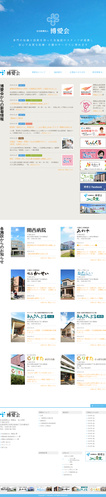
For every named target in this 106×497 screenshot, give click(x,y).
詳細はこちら (97, 95)
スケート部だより (69, 469)
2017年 (90, 436)
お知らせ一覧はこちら (65, 170)
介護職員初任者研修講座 (48, 423)
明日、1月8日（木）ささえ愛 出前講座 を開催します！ (31, 159)
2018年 (90, 433)
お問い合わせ (5, 442)
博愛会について (44, 412)
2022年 (90, 426)
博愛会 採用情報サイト (9, 439)
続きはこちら (52, 94)
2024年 (90, 421)
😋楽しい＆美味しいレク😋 (87, 245)
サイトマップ (5, 445)
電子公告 (4, 447)
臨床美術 (67, 475)
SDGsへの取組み (45, 426)
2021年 (90, 428)
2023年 (90, 423)
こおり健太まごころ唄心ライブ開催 (90, 298)
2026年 (90, 415)
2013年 (90, 446)
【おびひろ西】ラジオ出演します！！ (41, 373)
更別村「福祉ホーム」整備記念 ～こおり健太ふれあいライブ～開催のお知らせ (41, 127)
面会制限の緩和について (36, 298)
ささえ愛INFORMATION (34, 100)
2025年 (90, 418)
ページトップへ (99, 406)
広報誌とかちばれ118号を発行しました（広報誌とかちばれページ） (91, 384)
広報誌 (21, 138)
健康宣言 (43, 421)
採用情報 (42, 453)
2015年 (90, 441)
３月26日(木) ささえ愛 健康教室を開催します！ (29, 104)
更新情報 (67, 467)
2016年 (90, 438)
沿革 (41, 415)
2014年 (90, 443)
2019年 (90, 431)
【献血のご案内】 (17, 118)
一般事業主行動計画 (46, 418)
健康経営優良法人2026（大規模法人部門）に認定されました (33, 89)
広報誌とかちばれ (93, 412)
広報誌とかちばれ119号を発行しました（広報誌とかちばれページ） (91, 375)
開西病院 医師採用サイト (9, 436)
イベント (29, 124)
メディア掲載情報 (69, 472)
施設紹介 (66, 412)
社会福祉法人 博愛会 (8, 434)
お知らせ (22, 85)
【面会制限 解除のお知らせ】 (38, 254)
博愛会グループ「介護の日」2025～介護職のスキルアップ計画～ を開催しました (91, 254)
